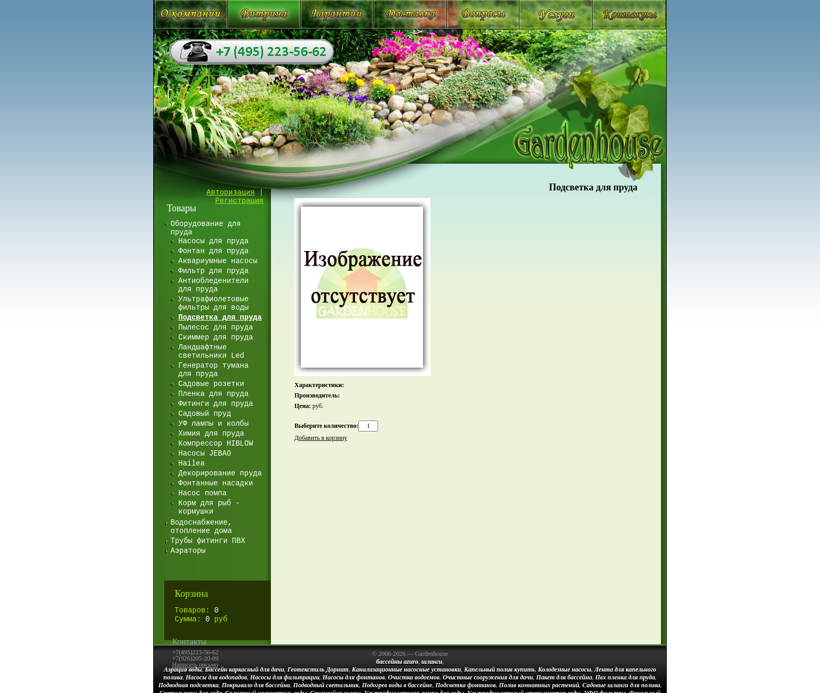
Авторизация (231, 192)
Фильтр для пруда (213, 271)
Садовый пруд (204, 414)
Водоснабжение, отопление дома (201, 526)
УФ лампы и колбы (213, 423)
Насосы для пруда (213, 241)
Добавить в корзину (320, 437)
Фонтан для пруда (213, 251)
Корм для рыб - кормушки (209, 507)
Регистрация (239, 201)
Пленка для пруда (213, 394)
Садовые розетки (211, 384)
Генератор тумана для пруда (213, 369)
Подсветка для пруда (593, 187)
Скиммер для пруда (215, 337)
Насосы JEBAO (204, 453)
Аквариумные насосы (217, 261)
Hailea (191, 463)
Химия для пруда (211, 433)
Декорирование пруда (220, 473)
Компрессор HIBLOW (215, 443)
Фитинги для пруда (215, 404)
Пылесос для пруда (215, 327)
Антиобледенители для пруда (213, 285)
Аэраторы (188, 551)
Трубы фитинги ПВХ (207, 541)
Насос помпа (202, 493)
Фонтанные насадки (215, 483)
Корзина (191, 593)
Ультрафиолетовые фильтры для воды (213, 303)
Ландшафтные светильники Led (211, 351)
